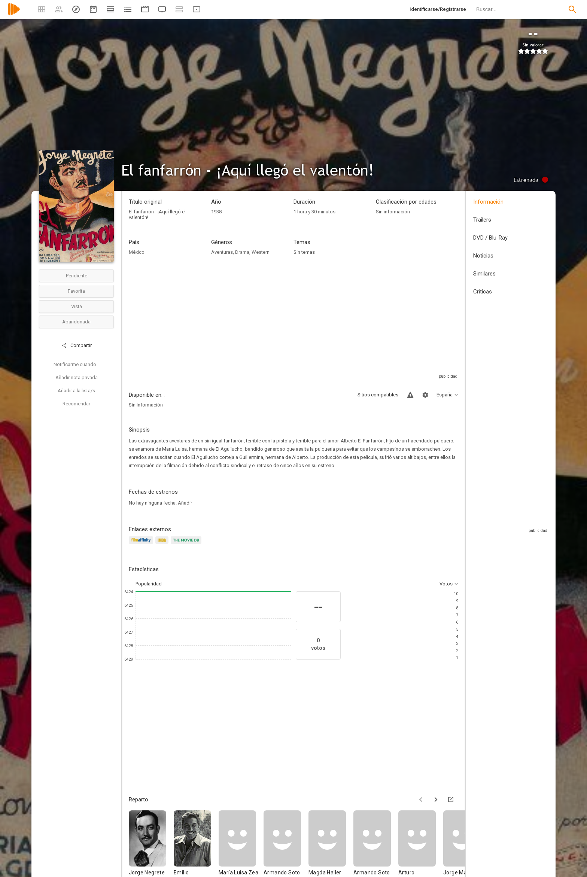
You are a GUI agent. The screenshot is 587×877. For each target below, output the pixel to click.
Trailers (482, 219)
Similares (484, 273)
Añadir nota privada (76, 377)
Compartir (76, 345)
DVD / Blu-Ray (490, 237)
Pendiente (76, 275)
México (137, 252)
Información (488, 201)
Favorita (76, 291)
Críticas (482, 291)
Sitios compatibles (378, 395)
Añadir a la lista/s (76, 390)
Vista (76, 306)
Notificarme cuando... (77, 364)
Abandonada (76, 322)
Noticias (483, 255)
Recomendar (76, 403)
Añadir (185, 503)
